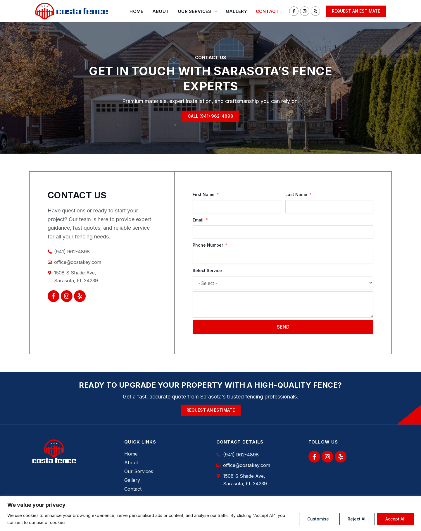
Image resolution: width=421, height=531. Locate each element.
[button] (356, 11)
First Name (204, 194)
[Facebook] (294, 11)
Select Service (207, 270)
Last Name (296, 194)
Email (198, 219)
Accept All (395, 518)
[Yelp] (315, 11)
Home (136, 11)
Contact (267, 11)
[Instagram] (304, 11)
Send (283, 327)
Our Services (197, 11)
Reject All (357, 518)
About (160, 11)
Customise (318, 518)
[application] (214, 11)
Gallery (236, 11)
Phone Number (208, 245)
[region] (210, 513)
